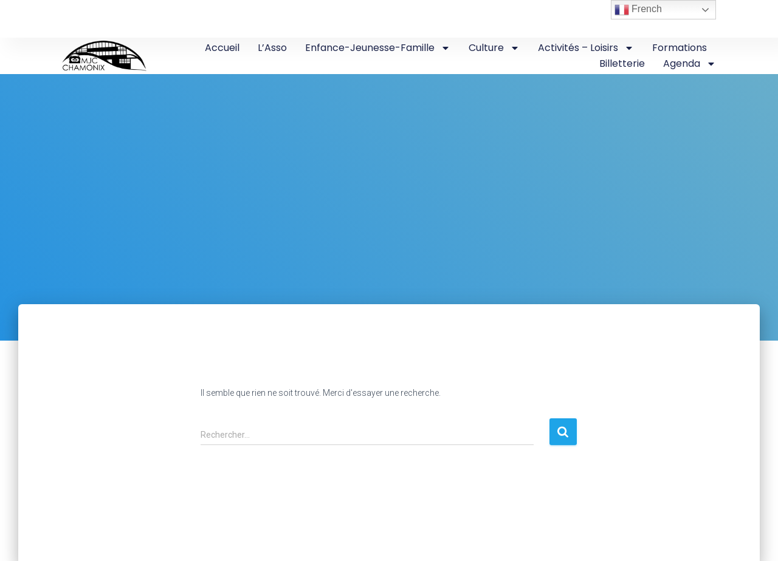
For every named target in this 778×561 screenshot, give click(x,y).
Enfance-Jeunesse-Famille (377, 48)
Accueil (222, 48)
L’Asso (272, 48)
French (638, 9)
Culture (494, 48)
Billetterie (622, 63)
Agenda (689, 64)
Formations (679, 48)
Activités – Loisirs (586, 48)
